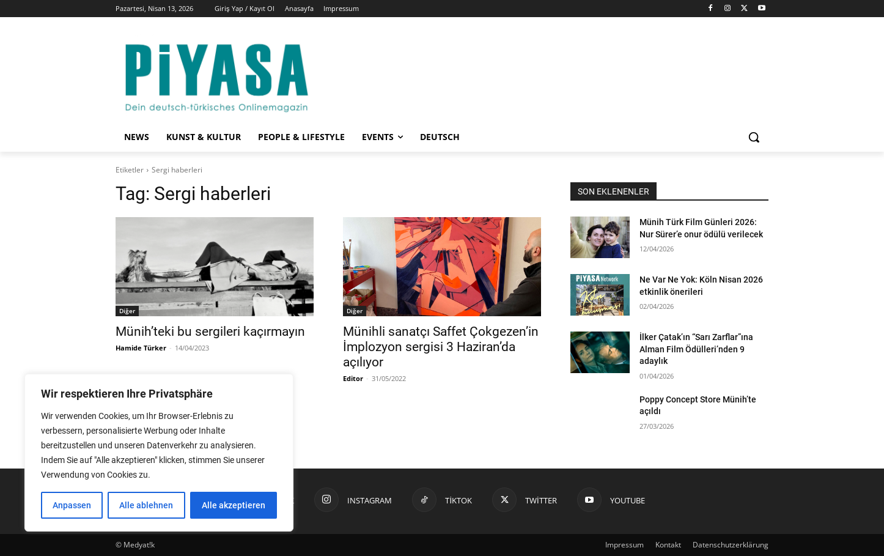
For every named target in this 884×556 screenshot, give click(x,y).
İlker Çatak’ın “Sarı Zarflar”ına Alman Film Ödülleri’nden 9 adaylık (696, 349)
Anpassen (72, 505)
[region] (158, 453)
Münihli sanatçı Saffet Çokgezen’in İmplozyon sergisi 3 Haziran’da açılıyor (441, 346)
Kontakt (668, 544)
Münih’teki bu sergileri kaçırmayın (210, 331)
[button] (753, 137)
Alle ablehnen (146, 505)
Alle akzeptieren (233, 505)
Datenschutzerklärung (730, 544)
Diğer (127, 310)
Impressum (624, 544)
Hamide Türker (141, 347)
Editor (353, 378)
